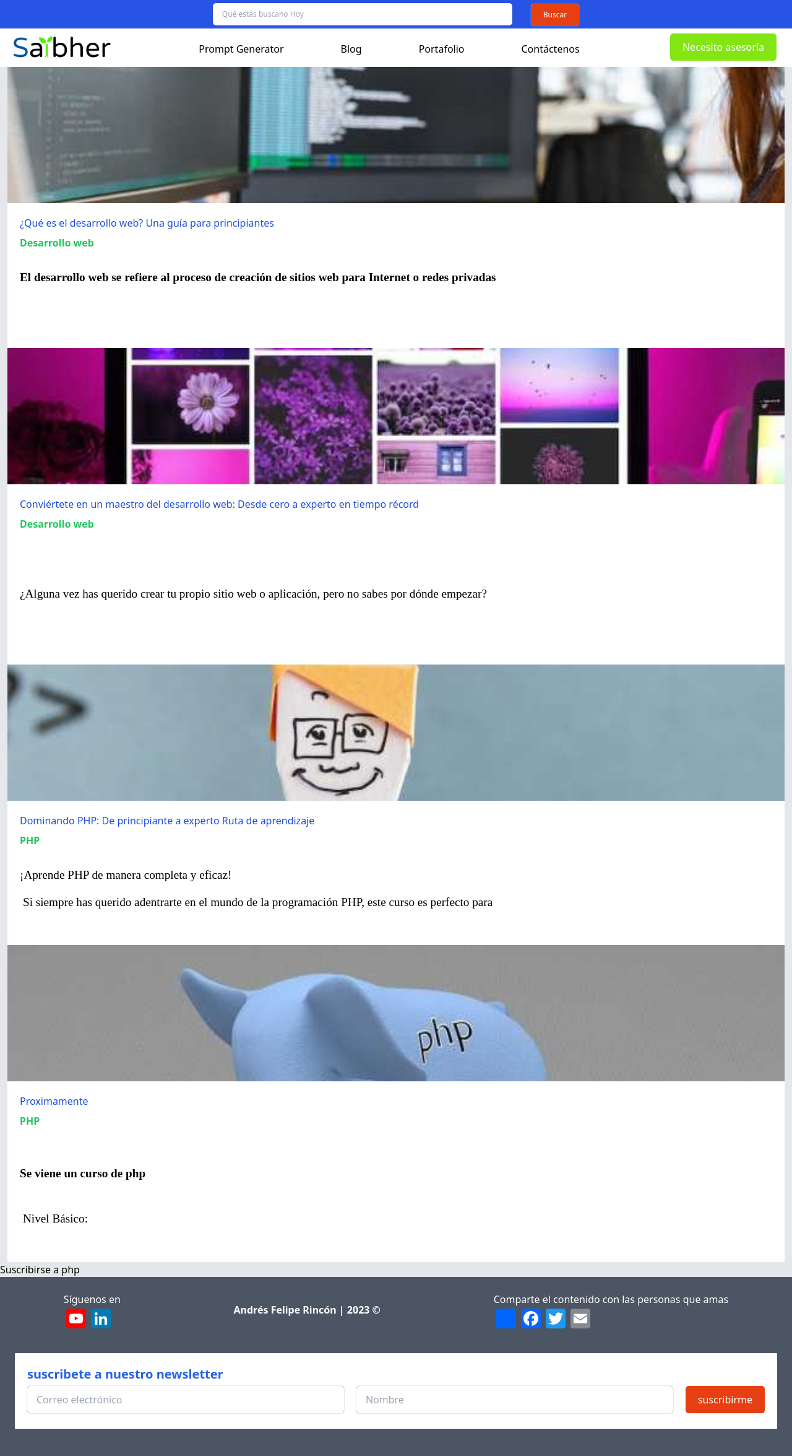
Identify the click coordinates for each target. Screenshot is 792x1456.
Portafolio (442, 49)
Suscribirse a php (40, 1269)
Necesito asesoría (723, 47)
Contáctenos (551, 49)
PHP (30, 840)
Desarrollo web (57, 243)
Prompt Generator (241, 49)
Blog (351, 49)
